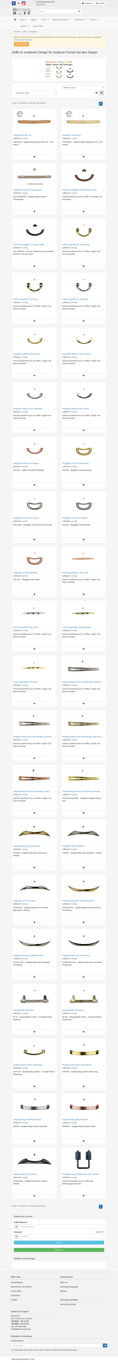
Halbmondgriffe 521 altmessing (76, 244)
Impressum (15, 1295)
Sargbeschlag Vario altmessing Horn (78, 901)
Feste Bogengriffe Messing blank (76, 627)
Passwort (59, 1232)
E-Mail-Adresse (20, 1222)
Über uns (64, 1282)
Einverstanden (21, 44)
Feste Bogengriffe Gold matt (25, 682)
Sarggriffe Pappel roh (71, 135)
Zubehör (24, 26)
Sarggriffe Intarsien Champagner (27, 190)
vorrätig (25, 138)
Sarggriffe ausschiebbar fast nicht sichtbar (80, 1174)
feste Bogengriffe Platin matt (25, 627)
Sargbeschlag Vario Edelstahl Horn (28, 955)
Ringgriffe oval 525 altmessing (75, 463)
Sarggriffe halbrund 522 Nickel (75, 408)
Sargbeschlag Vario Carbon (25, 1174)
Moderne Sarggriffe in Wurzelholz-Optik (79, 190)
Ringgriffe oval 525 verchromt (26, 518)
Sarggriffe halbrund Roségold (26, 463)
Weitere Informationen (23, 40)
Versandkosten (17, 1282)
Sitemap (63, 1291)
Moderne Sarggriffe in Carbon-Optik (28, 244)
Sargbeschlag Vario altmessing (26, 846)
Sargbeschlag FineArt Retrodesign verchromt (33, 736)
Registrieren (59, 1250)
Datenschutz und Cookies (21, 1287)
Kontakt (14, 1300)
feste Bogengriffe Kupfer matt (75, 573)
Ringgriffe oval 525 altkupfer (25, 573)
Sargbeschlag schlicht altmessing (76, 1065)
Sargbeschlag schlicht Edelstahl (27, 1119)
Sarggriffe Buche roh (22, 135)
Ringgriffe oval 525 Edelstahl (74, 518)
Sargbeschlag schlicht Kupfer (75, 1119)
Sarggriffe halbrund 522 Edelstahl (27, 408)
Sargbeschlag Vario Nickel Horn (76, 955)
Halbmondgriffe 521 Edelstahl (75, 299)
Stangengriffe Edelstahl (23, 1010)
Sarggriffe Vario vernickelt (24, 901)
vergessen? (99, 1232)
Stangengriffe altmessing (73, 1010)
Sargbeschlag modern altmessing (27, 1065)
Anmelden (100, 3)
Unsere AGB (16, 1291)
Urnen (45, 20)
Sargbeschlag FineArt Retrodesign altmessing (82, 736)
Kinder (94, 20)
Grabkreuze (80, 20)
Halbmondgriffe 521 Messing (25, 299)
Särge (23, 20)
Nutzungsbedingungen (69, 1287)
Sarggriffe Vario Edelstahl (73, 846)
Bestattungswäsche (62, 20)
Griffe (34, 20)
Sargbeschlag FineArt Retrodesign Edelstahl (81, 682)
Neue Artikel (38, 26)
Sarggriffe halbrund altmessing (26, 354)
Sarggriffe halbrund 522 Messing (76, 354)
